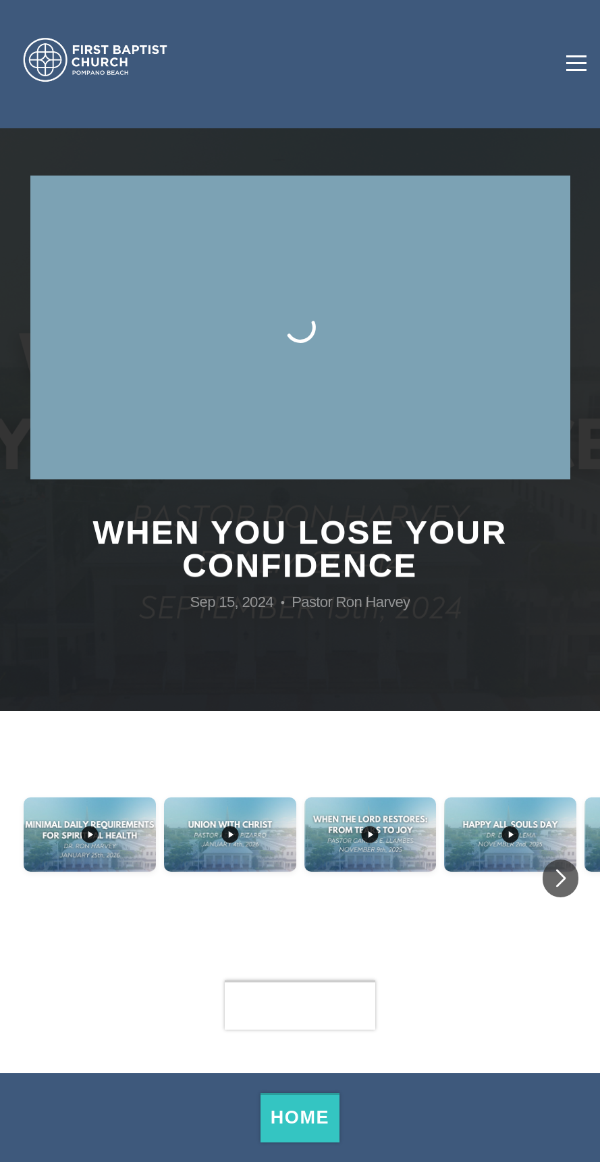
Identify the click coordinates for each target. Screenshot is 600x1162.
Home (300, 1117)
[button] (560, 878)
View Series (300, 1005)
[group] (90, 879)
